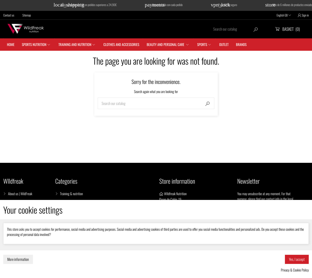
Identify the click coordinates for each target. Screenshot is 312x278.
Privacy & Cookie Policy (295, 270)
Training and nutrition (74, 44)
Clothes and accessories (121, 44)
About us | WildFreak (20, 193)
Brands (241, 44)
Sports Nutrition (34, 44)
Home (11, 44)
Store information (177, 181)
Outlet (224, 44)
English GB (284, 15)
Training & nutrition (71, 193)
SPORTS (202, 44)
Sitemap (26, 15)
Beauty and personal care (166, 44)
